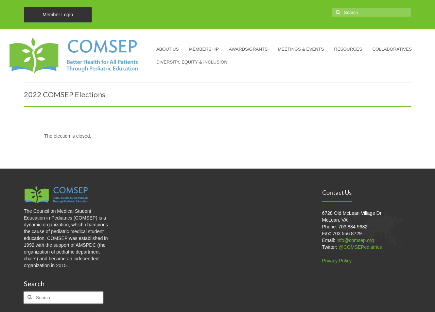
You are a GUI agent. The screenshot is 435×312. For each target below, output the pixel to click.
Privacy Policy (337, 260)
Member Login (57, 14)
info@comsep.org (355, 240)
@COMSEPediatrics (360, 247)
